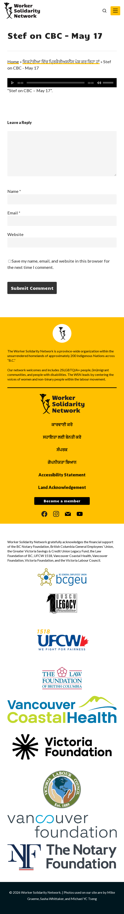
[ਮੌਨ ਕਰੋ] (99, 83)
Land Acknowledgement (62, 487)
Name (14, 191)
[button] (115, 11)
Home (13, 61)
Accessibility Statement (62, 474)
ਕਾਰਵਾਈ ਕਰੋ (62, 424)
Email (13, 212)
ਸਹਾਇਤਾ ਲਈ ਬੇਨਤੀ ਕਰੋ (62, 437)
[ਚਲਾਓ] (13, 83)
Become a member (62, 501)
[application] (61, 82)
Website (15, 234)
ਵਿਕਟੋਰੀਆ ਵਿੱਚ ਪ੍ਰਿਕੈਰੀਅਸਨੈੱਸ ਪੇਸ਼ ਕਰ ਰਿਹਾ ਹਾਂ (61, 61)
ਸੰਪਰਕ (62, 449)
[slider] (55, 83)
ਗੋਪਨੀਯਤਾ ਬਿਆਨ (62, 462)
